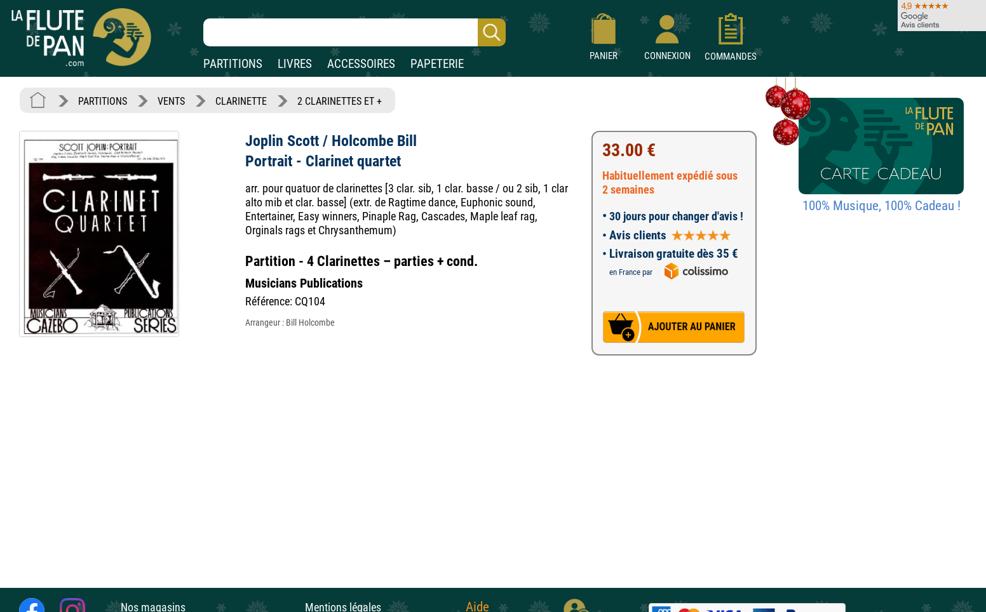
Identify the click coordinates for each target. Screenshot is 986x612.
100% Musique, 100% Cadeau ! (881, 205)
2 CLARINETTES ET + (339, 101)
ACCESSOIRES (361, 64)
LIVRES (295, 64)
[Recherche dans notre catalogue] (354, 32)
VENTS (171, 101)
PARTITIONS (232, 64)
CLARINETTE (241, 101)
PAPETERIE (437, 64)
